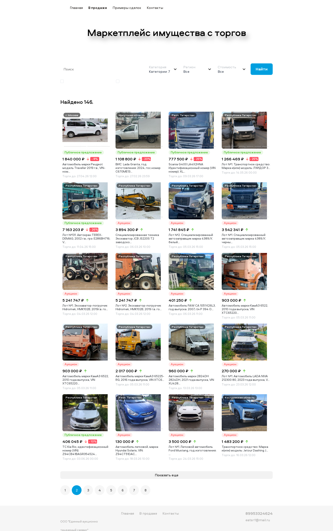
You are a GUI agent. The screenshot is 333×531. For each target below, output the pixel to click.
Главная (76, 7)
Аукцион (125, 81)
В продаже (97, 7)
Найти (262, 69)
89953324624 (259, 506)
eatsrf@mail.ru (258, 512)
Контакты (155, 7)
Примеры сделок (127, 7)
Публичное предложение (83, 81)
